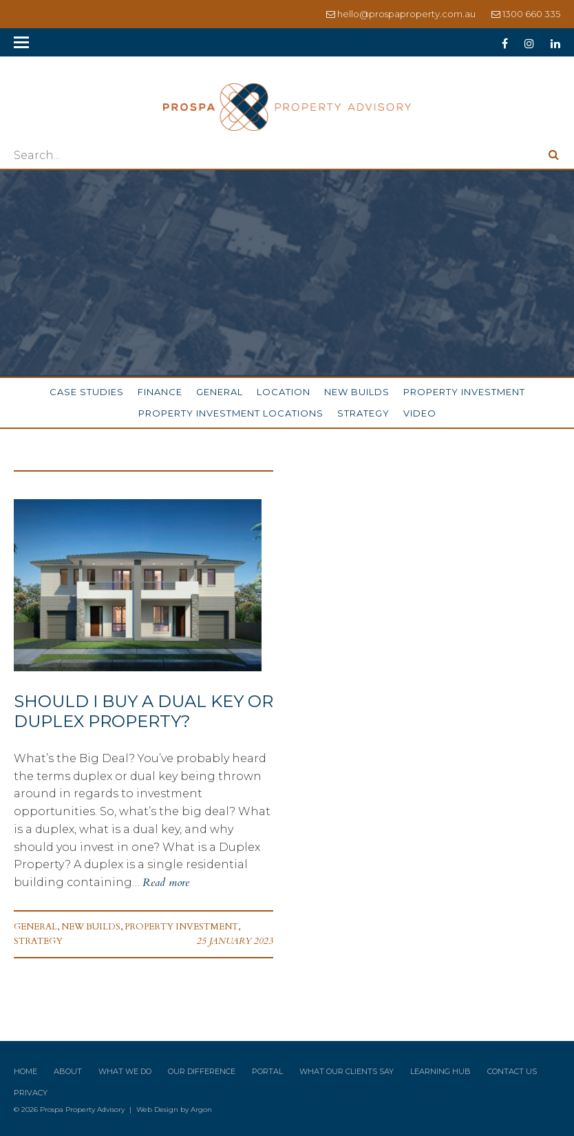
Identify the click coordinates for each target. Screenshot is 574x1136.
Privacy (30, 1092)
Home (25, 1071)
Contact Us (512, 1071)
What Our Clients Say (346, 1071)
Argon (201, 1109)
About (68, 1071)
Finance (160, 391)
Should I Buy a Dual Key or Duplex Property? (143, 711)
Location (283, 391)
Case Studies (87, 391)
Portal (267, 1071)
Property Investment (464, 391)
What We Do (124, 1071)
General (219, 391)
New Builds (357, 391)
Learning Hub (440, 1071)
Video (419, 413)
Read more (165, 882)
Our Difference (201, 1071)
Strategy (363, 413)
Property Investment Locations (230, 413)
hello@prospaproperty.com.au (406, 13)
